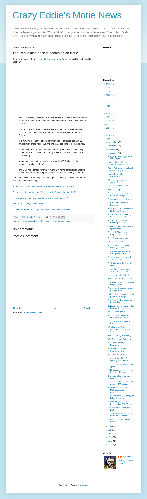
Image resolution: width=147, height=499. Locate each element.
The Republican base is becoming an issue (117, 221)
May (110, 437)
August (111, 426)
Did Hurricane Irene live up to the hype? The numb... (120, 371)
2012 (108, 135)
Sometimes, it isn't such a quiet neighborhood (121, 283)
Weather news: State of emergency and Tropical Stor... (119, 329)
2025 (108, 88)
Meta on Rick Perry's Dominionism (28, 203)
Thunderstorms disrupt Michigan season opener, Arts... (119, 390)
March (111, 445)
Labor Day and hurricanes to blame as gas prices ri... (120, 415)
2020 (108, 106)
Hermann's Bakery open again (120, 279)
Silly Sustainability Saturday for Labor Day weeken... (121, 397)
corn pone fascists (26, 221)
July (110, 430)
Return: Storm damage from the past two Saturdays (121, 295)
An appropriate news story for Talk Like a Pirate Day (120, 258)
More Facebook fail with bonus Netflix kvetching (120, 210)
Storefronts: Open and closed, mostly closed (120, 289)
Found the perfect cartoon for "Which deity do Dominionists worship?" (44, 192)
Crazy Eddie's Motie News (67, 15)
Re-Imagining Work (116, 242)
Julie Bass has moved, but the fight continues (120, 227)
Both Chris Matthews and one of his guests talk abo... (120, 252)
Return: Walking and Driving (119, 335)
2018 (108, 113)
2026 (108, 84)
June (110, 434)
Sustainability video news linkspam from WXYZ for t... (120, 403)
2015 (108, 124)
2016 (108, 121)
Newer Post (18, 308)
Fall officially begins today (118, 238)
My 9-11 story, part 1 (116, 312)
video (68, 221)
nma (52, 221)
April (110, 441)
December (113, 142)
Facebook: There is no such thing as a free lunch (119, 233)
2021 (108, 102)
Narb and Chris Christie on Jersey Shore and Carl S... (120, 163)
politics (57, 221)
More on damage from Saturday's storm (117, 350)
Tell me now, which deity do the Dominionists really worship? (40, 198)
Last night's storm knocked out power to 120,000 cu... (120, 383)
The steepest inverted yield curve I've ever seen (119, 377)
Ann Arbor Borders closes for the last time (120, 301)
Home (53, 308)
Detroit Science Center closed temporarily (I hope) (120, 169)
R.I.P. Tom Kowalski (116, 355)
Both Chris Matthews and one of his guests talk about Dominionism (43, 186)
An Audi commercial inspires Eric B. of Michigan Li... (120, 194)
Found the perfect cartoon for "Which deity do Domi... (120, 270)
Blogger (84, 485)
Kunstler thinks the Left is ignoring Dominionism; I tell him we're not (43, 209)
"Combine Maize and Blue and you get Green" (120, 181)
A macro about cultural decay (120, 199)
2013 (108, 132)
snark (63, 221)
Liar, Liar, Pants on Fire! (118, 186)
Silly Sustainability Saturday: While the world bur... (120, 215)
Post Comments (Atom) (33, 312)
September (113, 153)
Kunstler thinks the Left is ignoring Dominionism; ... (119, 359)
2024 (108, 91)
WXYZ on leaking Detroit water (121, 339)
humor (47, 221)
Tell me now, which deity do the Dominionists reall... (121, 307)
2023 (108, 95)
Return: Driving (114, 189)
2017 (108, 117)
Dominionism (39, 221)
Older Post (88, 308)
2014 (108, 128)
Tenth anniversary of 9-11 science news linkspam (118, 316)
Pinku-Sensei (127, 457)
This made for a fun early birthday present (118, 246)
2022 (108, 99)
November (113, 146)
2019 (108, 110)
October (112, 149)
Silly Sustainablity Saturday (119, 275)
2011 (108, 139)
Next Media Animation (46, 59)
